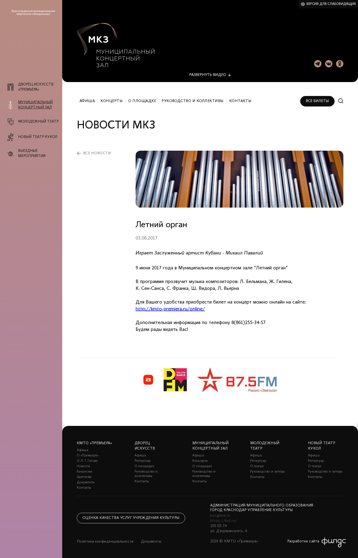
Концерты (111, 100)
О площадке (142, 100)
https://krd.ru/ (223, 519)
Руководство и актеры (267, 470)
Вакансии (84, 470)
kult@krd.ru (220, 514)
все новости (97, 152)
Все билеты (317, 100)
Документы (86, 481)
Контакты (240, 100)
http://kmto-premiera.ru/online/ (170, 307)
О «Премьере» (88, 454)
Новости (83, 465)
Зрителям (84, 475)
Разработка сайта (303, 540)
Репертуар (143, 459)
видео (207, 73)
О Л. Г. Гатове (87, 459)
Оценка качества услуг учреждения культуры (130, 517)
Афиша (87, 100)
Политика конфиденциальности (105, 540)
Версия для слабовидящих (331, 4)
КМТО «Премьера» (94, 442)
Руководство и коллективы (193, 100)
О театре (257, 465)
